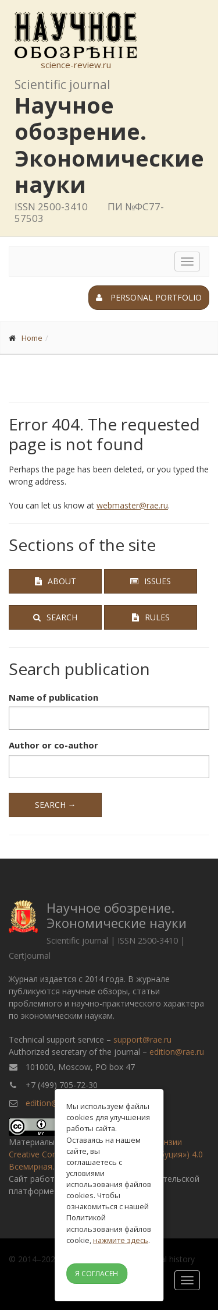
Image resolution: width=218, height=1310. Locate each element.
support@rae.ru (142, 1039)
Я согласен (96, 1274)
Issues (150, 581)
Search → (55, 804)
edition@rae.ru (176, 1051)
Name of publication (53, 697)
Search (55, 617)
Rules (151, 617)
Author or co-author (53, 745)
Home (32, 338)
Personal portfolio (149, 297)
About (55, 581)
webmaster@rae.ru (132, 505)
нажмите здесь (120, 1240)
